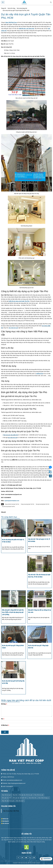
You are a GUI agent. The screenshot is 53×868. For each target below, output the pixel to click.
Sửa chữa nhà (32, 797)
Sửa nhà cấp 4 (20, 800)
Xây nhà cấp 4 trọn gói (8, 800)
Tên (2, 719)
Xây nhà (15, 795)
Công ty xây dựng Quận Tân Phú (27, 504)
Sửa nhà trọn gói (38, 795)
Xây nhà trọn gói (6, 795)
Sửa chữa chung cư (43, 797)
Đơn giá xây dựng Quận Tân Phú (42, 504)
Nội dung (3, 704)
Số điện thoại (4, 725)
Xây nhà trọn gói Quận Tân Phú (8, 506)
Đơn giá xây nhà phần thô (10, 435)
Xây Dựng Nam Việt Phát (11, 811)
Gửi (5, 732)
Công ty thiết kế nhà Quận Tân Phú (12, 504)
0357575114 (46, 859)
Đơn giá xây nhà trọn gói (25, 795)
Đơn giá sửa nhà (6, 797)
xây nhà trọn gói (12, 437)
